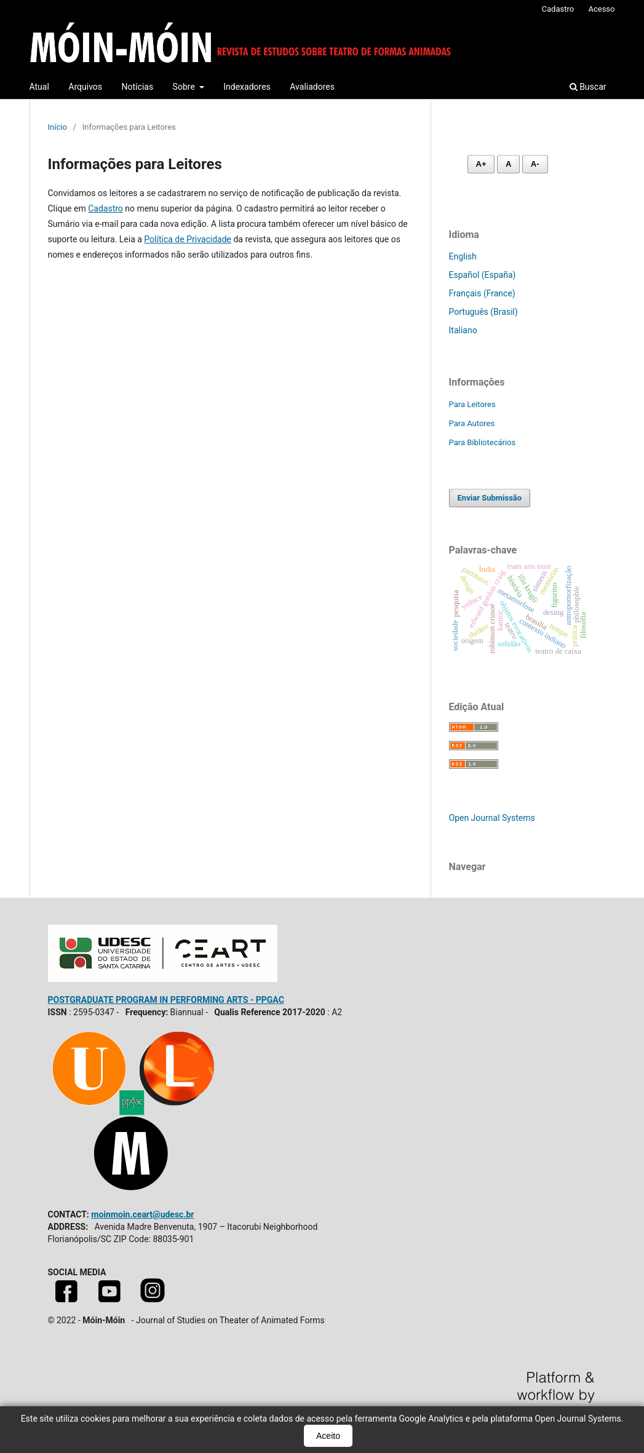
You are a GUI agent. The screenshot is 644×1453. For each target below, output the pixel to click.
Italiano (463, 330)
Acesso (601, 9)
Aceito (328, 1436)
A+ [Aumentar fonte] (481, 163)
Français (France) (482, 293)
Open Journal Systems (492, 818)
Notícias (138, 87)
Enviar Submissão (490, 497)
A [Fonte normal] (508, 163)
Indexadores (247, 87)
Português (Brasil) (483, 312)
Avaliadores (312, 87)
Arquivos (85, 87)
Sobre (185, 87)
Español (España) (482, 275)
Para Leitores (472, 404)
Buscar (588, 87)
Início (57, 127)
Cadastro (558, 9)
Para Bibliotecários (482, 442)
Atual (39, 87)
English (463, 256)
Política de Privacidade (187, 239)
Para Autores (472, 423)
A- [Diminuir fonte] (535, 163)
